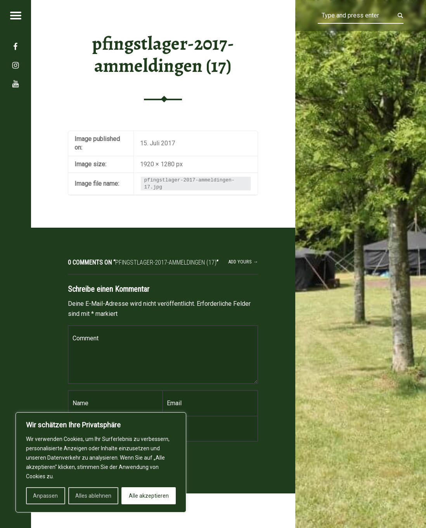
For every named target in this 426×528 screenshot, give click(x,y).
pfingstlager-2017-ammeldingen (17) (163, 54)
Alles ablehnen (93, 496)
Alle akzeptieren (149, 496)
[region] (101, 462)
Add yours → (243, 262)
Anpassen (45, 496)
